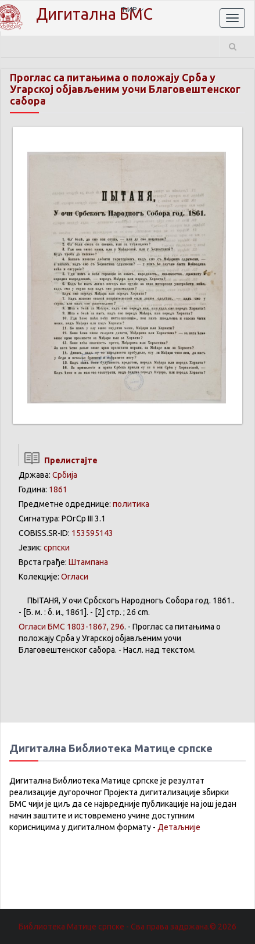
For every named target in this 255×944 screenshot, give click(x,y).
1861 (58, 489)
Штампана (88, 562)
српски (57, 547)
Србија (64, 475)
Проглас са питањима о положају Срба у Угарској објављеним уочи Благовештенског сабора (125, 88)
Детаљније (178, 827)
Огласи (74, 576)
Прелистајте (58, 460)
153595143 (92, 533)
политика (131, 504)
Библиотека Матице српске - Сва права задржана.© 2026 (127, 926)
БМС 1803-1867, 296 (71, 626)
